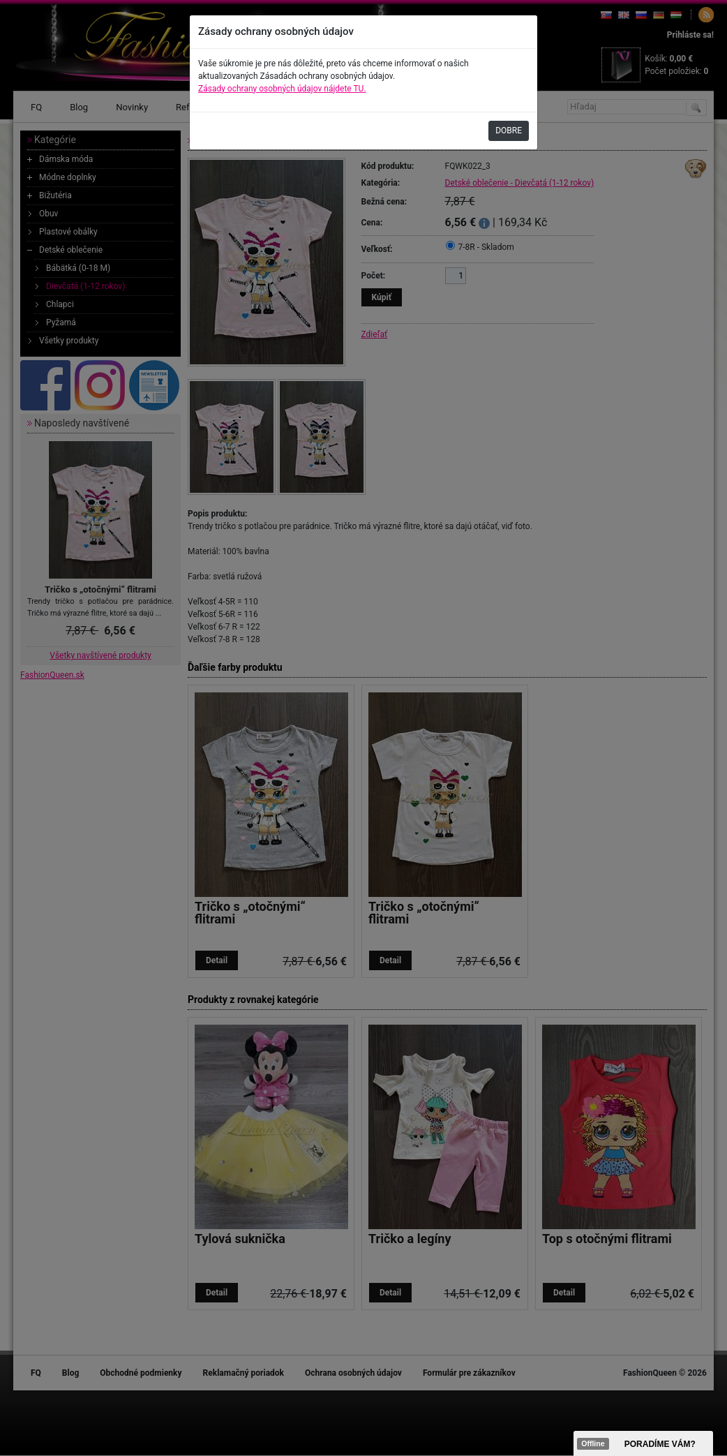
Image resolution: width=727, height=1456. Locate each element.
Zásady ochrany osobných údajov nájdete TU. (282, 89)
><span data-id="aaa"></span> (643, 1443)
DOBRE (508, 130)
